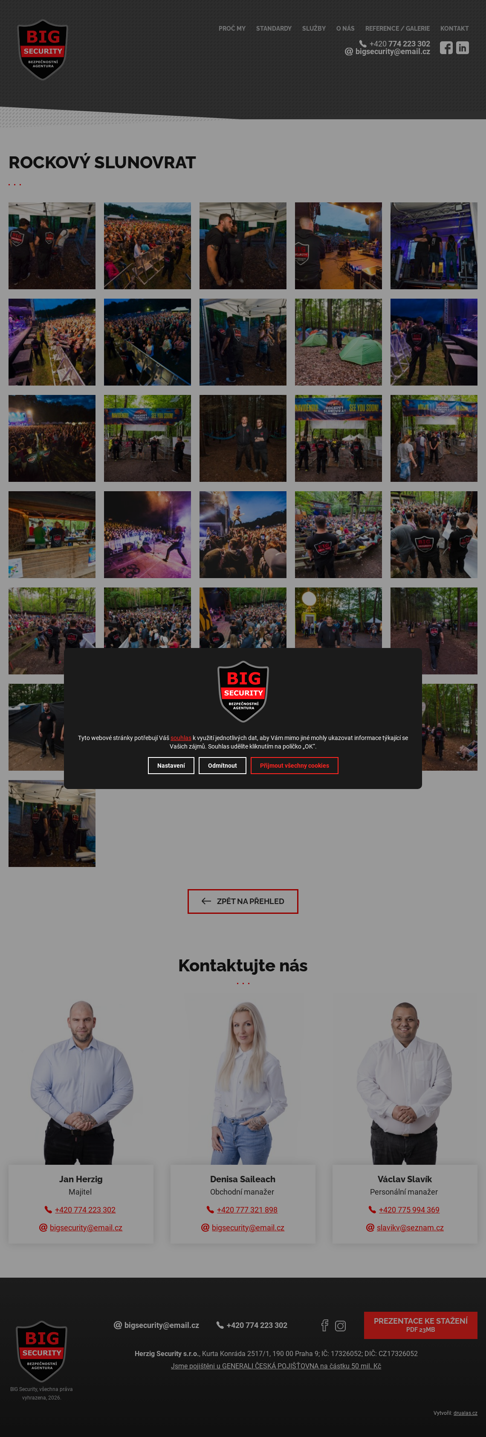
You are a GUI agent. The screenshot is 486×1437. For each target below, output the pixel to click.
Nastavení (171, 765)
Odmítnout (222, 765)
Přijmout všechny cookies (294, 765)
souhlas (181, 737)
